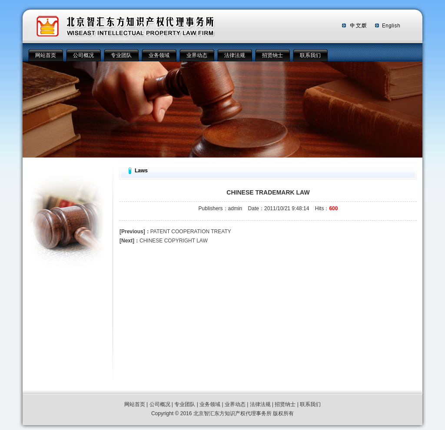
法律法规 (234, 55)
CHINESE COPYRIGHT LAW (164, 241)
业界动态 (196, 55)
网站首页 (45, 55)
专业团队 (121, 55)
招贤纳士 (272, 55)
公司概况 (83, 55)
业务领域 (159, 55)
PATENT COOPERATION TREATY (175, 231)
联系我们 (310, 55)
